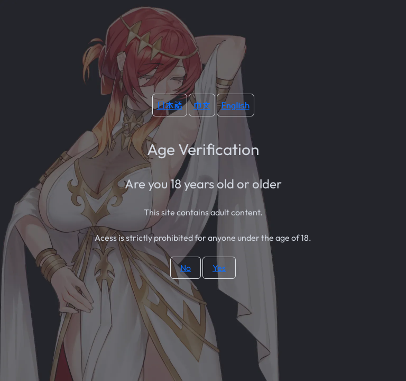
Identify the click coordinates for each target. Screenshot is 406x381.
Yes (219, 267)
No (185, 267)
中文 (201, 104)
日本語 (169, 104)
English (236, 104)
